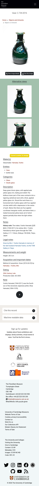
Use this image (27, 73)
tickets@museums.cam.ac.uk (18, 399)
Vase (8, 170)
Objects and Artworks (16, 20)
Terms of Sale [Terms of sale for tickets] (10, 430)
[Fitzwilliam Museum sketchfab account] (33, 465)
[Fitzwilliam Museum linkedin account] (26, 465)
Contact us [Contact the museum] (9, 420)
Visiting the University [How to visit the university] (12, 442)
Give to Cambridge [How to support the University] (11, 445)
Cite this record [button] (10, 310)
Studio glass (10, 183)
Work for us (9, 422)
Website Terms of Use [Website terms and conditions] (12, 414)
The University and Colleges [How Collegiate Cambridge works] (14, 440)
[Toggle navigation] (35, 4)
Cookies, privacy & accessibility (15, 417)
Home (4, 20)
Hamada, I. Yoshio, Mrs (11, 266)
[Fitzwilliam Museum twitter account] (6, 465)
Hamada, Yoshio (17, 163)
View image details (12, 73)
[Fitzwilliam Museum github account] (13, 471)
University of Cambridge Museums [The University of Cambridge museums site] (17, 412)
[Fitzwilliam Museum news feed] (26, 471)
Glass (8, 180)
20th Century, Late (9, 273)
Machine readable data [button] (13, 317)
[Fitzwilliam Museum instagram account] (13, 465)
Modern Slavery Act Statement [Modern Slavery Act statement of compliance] (15, 427)
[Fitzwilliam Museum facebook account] (19, 465)
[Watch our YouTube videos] (19, 471)
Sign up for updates (19, 329)
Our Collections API (11, 425)
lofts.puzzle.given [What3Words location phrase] (21, 402)
